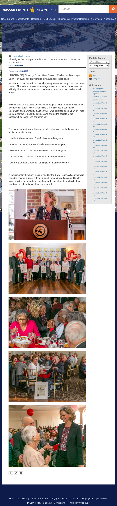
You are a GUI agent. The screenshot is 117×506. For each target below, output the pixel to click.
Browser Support (39, 493)
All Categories (98, 83)
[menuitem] (7, 14)
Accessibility (23, 493)
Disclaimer (74, 493)
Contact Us (59, 497)
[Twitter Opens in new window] (16, 468)
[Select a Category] (98, 60)
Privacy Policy (34, 497)
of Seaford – (40, 133)
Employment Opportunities (95, 493)
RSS (94, 70)
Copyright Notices (58, 493)
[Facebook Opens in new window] (11, 468)
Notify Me (96, 73)
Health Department (100, 92)
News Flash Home (21, 51)
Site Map (47, 497)
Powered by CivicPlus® (78, 497)
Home (12, 493)
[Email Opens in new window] (21, 468)
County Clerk (98, 95)
